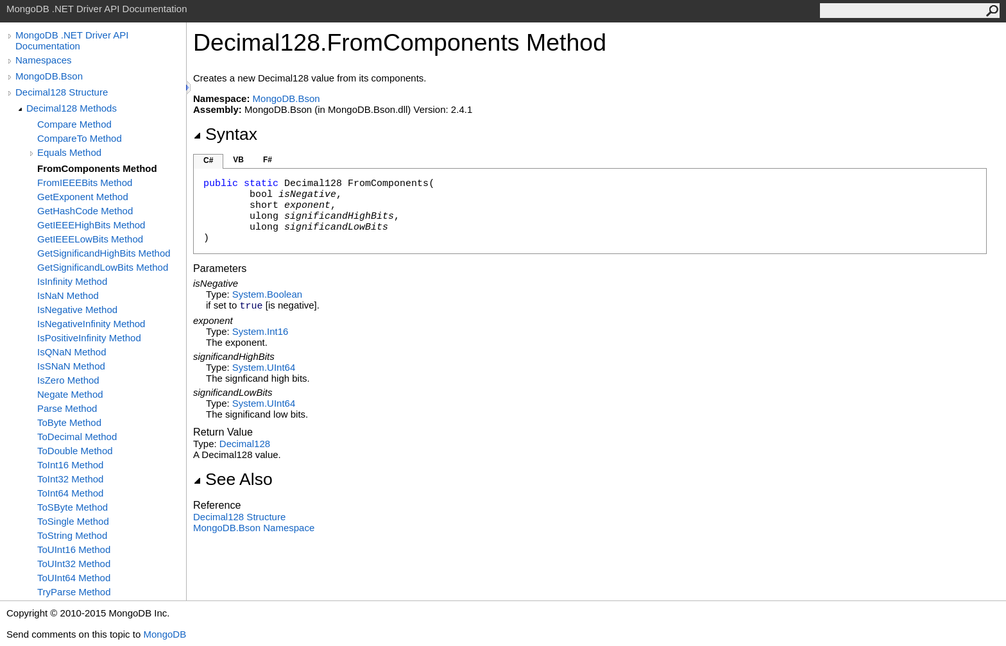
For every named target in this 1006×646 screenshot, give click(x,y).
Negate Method (70, 394)
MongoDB (164, 634)
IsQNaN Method (72, 351)
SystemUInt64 (263, 367)
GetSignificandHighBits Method (104, 253)
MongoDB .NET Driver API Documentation (71, 40)
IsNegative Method (77, 309)
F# (267, 159)
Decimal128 (244, 443)
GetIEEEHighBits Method (91, 224)
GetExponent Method (82, 196)
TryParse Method (74, 591)
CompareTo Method (79, 138)
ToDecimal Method (77, 436)
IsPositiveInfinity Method (89, 337)
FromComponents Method (97, 168)
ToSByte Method (72, 507)
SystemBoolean (267, 294)
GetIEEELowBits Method (90, 239)
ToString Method (72, 535)
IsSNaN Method (71, 366)
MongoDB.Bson (49, 76)
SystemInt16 (260, 331)
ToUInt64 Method (73, 577)
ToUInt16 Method (73, 549)
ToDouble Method (75, 450)
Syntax (225, 134)
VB (238, 159)
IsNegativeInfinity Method (91, 323)
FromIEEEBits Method (84, 182)
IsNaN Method (68, 295)
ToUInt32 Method (73, 563)
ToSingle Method (73, 521)
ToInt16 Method (70, 464)
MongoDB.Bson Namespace (253, 527)
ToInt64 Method (70, 493)
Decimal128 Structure (61, 92)
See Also (233, 479)
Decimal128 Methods (71, 108)
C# (208, 160)
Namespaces (43, 60)
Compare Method (74, 124)
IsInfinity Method (72, 281)
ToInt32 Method (70, 478)
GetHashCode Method (85, 210)
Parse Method (67, 408)
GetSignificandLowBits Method (102, 267)
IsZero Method (68, 380)
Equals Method (69, 152)
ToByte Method (69, 422)
